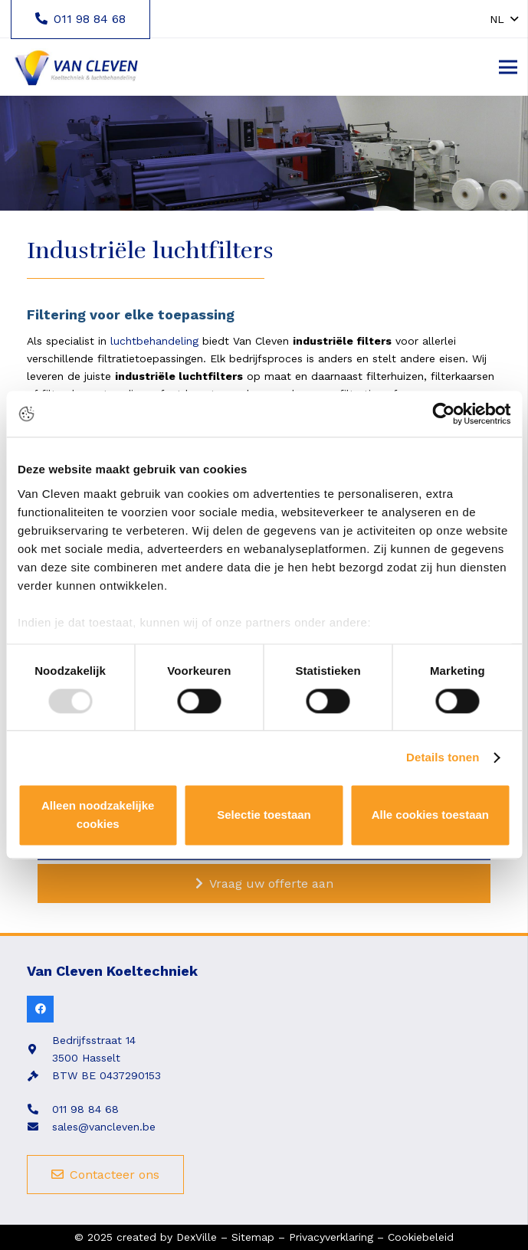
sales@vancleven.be (104, 1127)
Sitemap (252, 1237)
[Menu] (508, 67)
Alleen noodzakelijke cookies (98, 815)
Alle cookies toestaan (430, 815)
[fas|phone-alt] (39, 1109)
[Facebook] (40, 1009)
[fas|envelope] (39, 1127)
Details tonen (442, 757)
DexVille (196, 1237)
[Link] (75, 67)
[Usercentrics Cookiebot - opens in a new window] (443, 413)
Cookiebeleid (421, 1237)
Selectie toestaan (264, 815)
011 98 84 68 (85, 1109)
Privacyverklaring (331, 1237)
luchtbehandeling (154, 341)
